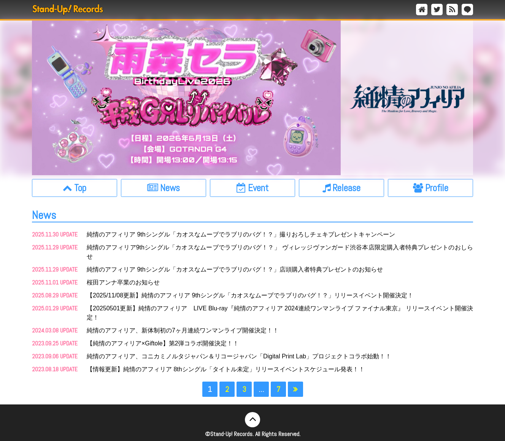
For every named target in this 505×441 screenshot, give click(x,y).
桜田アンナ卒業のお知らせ (123, 282)
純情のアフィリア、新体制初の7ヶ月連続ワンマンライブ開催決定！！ (183, 330)
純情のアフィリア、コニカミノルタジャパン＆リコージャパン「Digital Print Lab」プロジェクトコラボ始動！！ (239, 356)
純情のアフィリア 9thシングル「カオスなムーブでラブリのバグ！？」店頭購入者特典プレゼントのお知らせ (235, 269)
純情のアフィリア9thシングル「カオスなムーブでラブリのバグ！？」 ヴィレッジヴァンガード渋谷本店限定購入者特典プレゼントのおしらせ (280, 252)
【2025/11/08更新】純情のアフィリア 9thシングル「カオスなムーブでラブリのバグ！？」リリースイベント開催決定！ (250, 295)
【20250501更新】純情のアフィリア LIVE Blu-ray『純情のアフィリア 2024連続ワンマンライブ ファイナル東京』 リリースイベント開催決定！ (280, 313)
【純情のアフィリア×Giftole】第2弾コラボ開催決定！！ (163, 343)
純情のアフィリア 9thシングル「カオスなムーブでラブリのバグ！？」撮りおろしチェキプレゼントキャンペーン (241, 234)
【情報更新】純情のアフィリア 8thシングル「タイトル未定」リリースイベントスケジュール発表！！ (226, 369)
